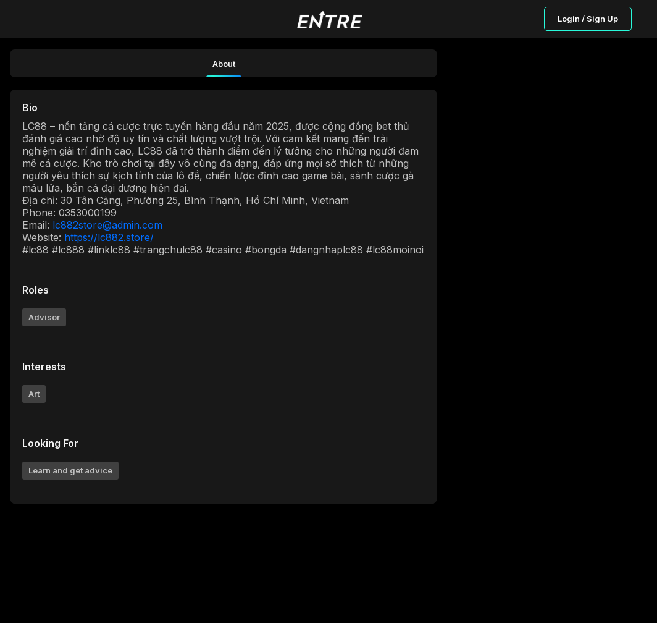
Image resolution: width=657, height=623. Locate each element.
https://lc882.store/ (109, 237)
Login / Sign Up (588, 18)
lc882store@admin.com (107, 225)
